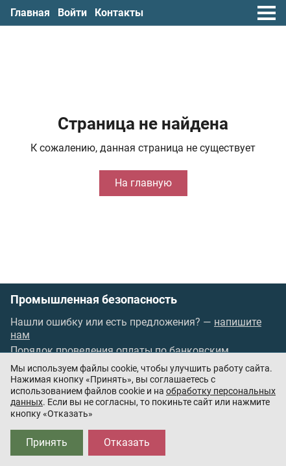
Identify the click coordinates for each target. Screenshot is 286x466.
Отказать (127, 442)
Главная (30, 12)
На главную (143, 183)
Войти (72, 12)
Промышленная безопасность (93, 299)
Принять (46, 442)
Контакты (119, 12)
